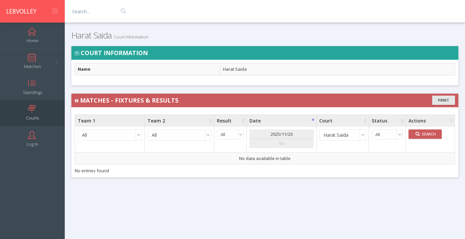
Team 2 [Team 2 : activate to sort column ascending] (156, 121)
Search (426, 133)
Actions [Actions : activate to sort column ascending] (417, 121)
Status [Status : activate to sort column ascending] (379, 121)
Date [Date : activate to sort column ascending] (255, 121)
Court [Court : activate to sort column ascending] (325, 121)
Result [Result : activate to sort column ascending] (224, 121)
